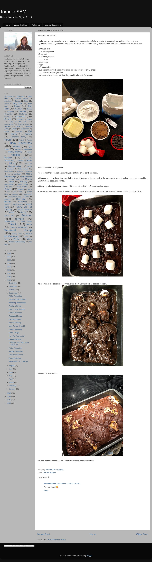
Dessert (46, 472)
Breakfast (18, 109)
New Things (23, 184)
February (12, 386)
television (19, 219)
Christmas (20, 116)
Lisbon (29, 166)
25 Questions (9, 96)
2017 (9, 393)
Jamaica (20, 160)
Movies (28, 179)
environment (25, 129)
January (12, 389)
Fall (30, 131)
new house (8, 184)
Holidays (8, 158)
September (13, 293)
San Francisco (18, 204)
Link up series (14, 166)
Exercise (18, 131)
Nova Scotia (22, 187)
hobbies (16, 154)
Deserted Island (23, 124)
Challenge (23, 114)
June (11, 372)
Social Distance (24, 209)
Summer (26, 215)
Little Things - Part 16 (17, 326)
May (11, 376)
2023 (9, 263)
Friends (16, 146)
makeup (29, 171)
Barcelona (7, 101)
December (13, 283)
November (13, 286)
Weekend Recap (18, 230)
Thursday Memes (15, 316)
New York (8, 187)
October (12, 290)
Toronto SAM (13, 11)
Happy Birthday (15, 152)
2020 (9, 273)
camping (10, 112)
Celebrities (8, 114)
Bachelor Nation (21, 99)
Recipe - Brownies (16, 351)
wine (6, 239)
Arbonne (20, 96)
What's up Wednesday (17, 303)
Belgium (6, 103)
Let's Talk (28, 164)
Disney (18, 126)
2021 (9, 270)
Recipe (53, 472)
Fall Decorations (15, 319)
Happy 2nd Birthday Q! (17, 299)
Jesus (29, 160)
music (11, 181)
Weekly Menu (17, 234)
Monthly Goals (14, 179)
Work (29, 239)
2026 (9, 253)
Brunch (29, 109)
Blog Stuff (17, 103)
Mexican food (26, 177)
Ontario (7, 189)
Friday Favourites (20, 143)
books (17, 106)
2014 (9, 403)
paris (30, 189)
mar (8, 174)
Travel (29, 224)
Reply (46, 490)
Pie (20, 192)
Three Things (26, 221)
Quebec (26, 196)
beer (26, 101)
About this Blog (20, 25)
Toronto (12, 224)
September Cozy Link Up (18, 361)
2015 (9, 400)
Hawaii (29, 152)
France (29, 140)
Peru (8, 192)
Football (21, 140)
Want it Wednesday (19, 227)
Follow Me (36, 25)
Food (7, 139)
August (12, 366)
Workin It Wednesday (17, 242)
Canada (22, 111)
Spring (23, 212)
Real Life (20, 199)
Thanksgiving (9, 221)
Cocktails (20, 119)
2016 (9, 396)
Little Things (23, 169)
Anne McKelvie (50, 484)
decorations (8, 124)
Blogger (89, 556)
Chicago (7, 116)
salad (6, 204)
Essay (6, 131)
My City (23, 181)
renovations (22, 202)
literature (10, 169)
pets (14, 192)
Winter (17, 239)
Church (7, 119)
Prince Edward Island (14, 196)
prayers (15, 194)
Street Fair (9, 216)
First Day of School (16, 355)
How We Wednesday (17, 336)
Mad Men (20, 171)
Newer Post (43, 534)
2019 (9, 277)
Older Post (142, 534)
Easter (14, 129)
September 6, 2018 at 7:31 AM (67, 484)
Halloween (28, 149)
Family (14, 134)
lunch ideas (8, 171)
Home (7, 25)
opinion (21, 189)
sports (11, 212)
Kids (12, 163)
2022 (9, 267)
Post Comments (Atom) (57, 539)
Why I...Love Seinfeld (17, 309)
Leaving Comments (53, 25)
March (11, 382)
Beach (17, 101)
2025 (9, 257)
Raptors (7, 199)
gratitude (18, 149)
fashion (28, 134)
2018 (9, 280)
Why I (26, 236)
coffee (29, 119)
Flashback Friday (18, 137)
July (11, 369)
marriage (17, 174)
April (11, 379)
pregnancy (28, 194)
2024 (9, 260)
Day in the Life (18, 122)
